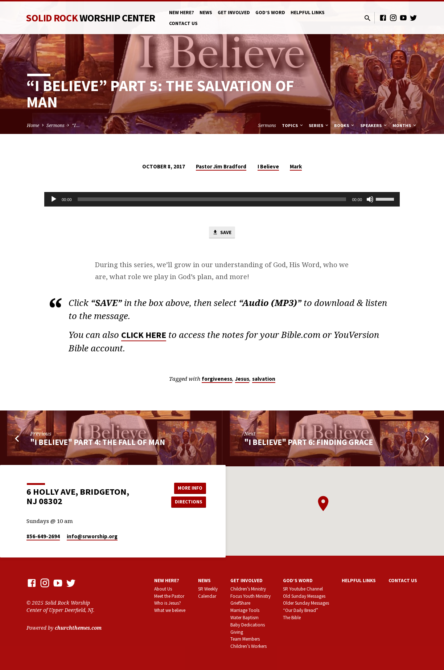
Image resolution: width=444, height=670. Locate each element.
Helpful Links (308, 12)
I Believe (268, 166)
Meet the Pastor (169, 596)
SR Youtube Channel (303, 589)
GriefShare (240, 603)
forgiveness (217, 379)
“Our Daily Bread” (300, 611)
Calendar (207, 596)
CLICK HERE (143, 338)
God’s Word (270, 12)
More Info (188, 487)
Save (222, 233)
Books (344, 125)
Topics (293, 125)
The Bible (292, 617)
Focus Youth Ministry (250, 596)
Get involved (234, 12)
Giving (236, 632)
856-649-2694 (43, 536)
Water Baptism (244, 617)
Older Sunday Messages (306, 603)
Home (33, 125)
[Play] (53, 199)
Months (404, 125)
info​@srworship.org (92, 536)
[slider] (212, 199)
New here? (181, 12)
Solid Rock (90, 17)
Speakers (374, 125)
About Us (163, 589)
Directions (188, 502)
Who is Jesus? (167, 603)
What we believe (169, 611)
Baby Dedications (247, 625)
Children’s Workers (248, 647)
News (206, 12)
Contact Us (183, 23)
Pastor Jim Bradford (221, 166)
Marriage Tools (244, 611)
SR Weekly (208, 589)
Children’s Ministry (248, 589)
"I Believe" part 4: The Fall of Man (97, 443)
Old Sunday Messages (304, 596)
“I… (76, 125)
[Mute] (370, 199)
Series (319, 125)
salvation (263, 379)
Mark (296, 166)
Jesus (242, 379)
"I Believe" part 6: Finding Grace (308, 443)
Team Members (245, 639)
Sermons (55, 125)
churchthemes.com (78, 627)
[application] (222, 199)
